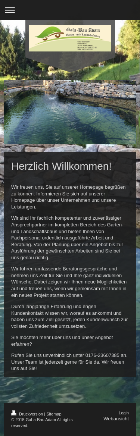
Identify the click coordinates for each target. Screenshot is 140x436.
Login (124, 413)
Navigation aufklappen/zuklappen (70, 10)
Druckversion (27, 414)
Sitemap (53, 414)
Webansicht (116, 418)
